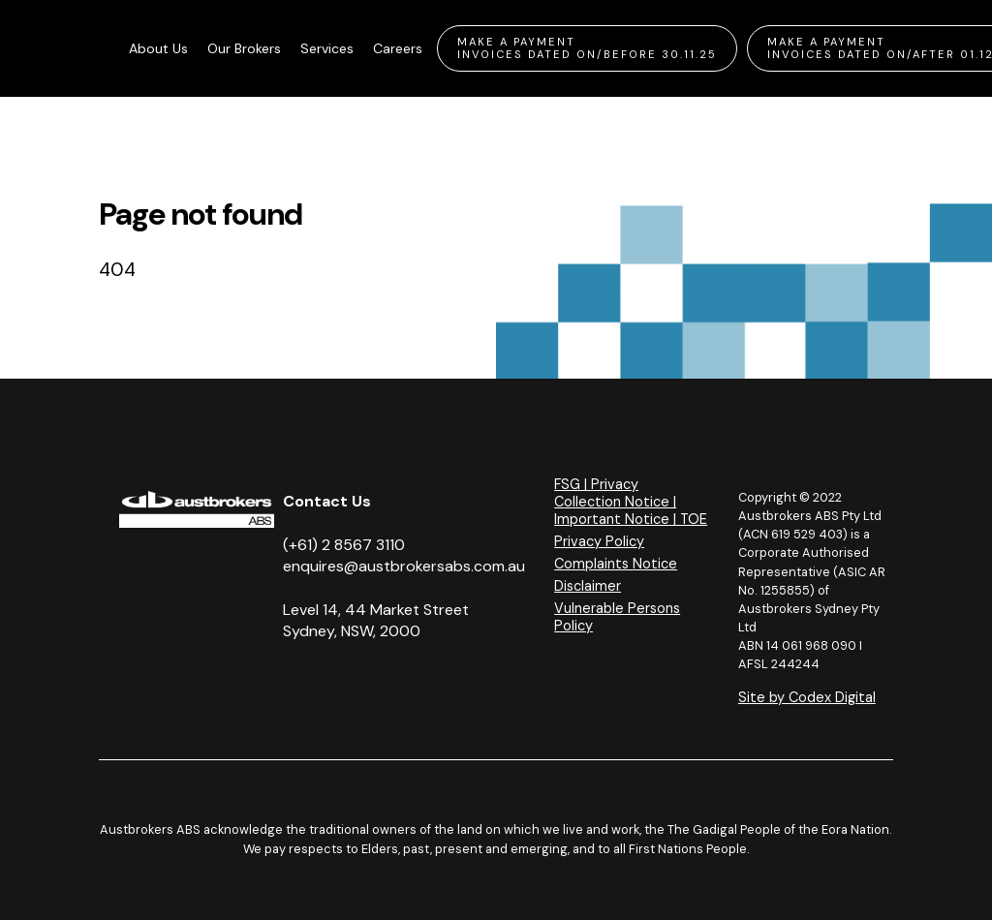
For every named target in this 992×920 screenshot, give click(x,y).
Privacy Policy (599, 541)
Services (327, 48)
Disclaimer (587, 586)
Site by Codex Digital (807, 697)
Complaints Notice (615, 563)
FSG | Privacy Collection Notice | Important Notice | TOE (630, 501)
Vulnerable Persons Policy (617, 616)
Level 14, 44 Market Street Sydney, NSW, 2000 (376, 620)
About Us (158, 48)
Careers (397, 48)
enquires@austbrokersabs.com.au (404, 566)
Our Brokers (244, 48)
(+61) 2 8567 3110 (344, 545)
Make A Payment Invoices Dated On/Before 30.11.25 (587, 48)
